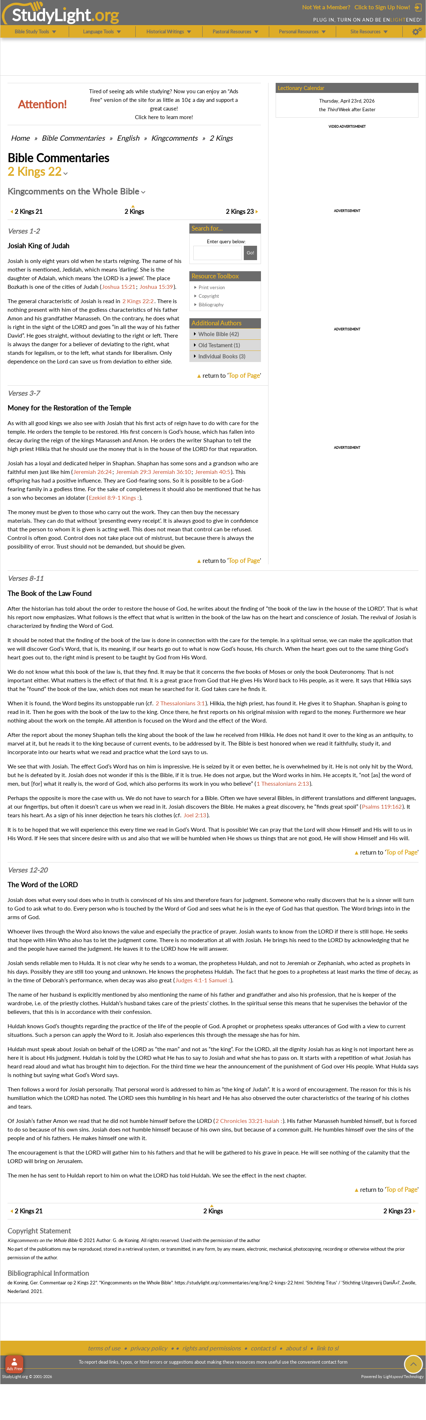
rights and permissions (211, 1348)
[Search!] (250, 253)
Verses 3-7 (23, 393)
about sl (296, 1348)
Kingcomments (174, 137)
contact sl (263, 1348)
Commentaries (73, 137)
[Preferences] (417, 31)
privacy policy (148, 1348)
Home (20, 137)
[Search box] (217, 253)
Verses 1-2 (23, 231)
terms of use (104, 1348)
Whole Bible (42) (218, 334)
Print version (212, 287)
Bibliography (211, 304)
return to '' (232, 375)
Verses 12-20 (27, 870)
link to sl (327, 1348)
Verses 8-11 (25, 578)
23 (240, 211)
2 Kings (221, 137)
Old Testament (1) (219, 345)
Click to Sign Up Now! (382, 7)
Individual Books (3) (221, 356)
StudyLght (51, 15)
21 (29, 211)
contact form (334, 1362)
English (128, 137)
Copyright (209, 296)
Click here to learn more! (164, 117)
